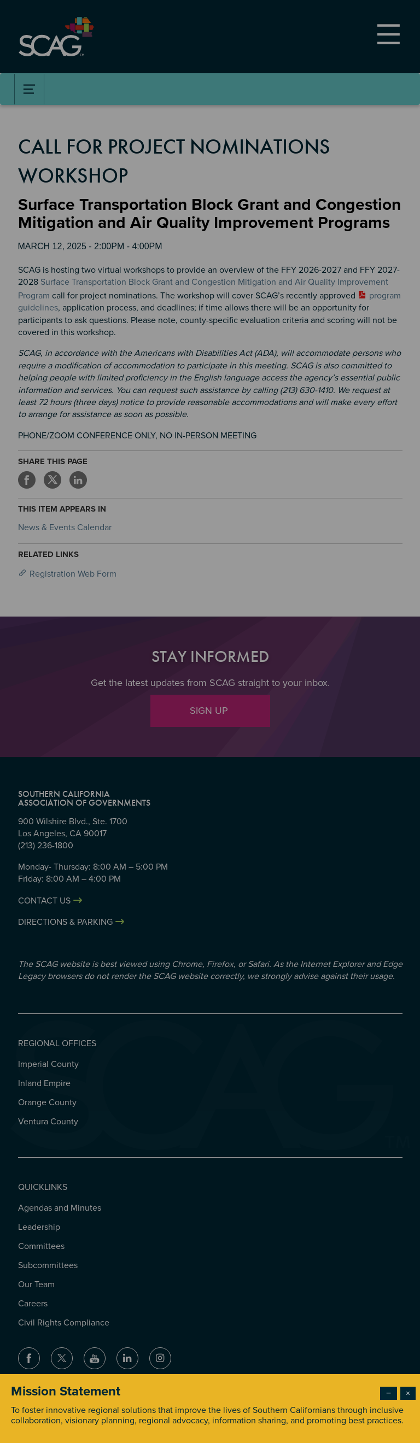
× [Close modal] (408, 1393)
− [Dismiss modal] (388, 1393)
